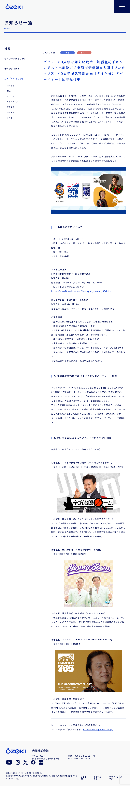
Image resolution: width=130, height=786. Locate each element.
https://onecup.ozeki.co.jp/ (98, 729)
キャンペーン (12, 101)
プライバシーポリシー (115, 778)
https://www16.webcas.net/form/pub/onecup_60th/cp (81, 291)
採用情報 (10, 85)
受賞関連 (10, 107)
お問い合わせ (97, 778)
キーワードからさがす (15, 58)
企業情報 (84, 778)
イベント (10, 96)
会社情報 (10, 112)
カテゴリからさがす (14, 78)
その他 (10, 117)
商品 (9, 91)
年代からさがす (12, 68)
